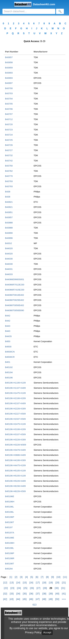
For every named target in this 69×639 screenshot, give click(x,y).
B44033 (9, 274)
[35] (25, 593)
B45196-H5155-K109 (15, 475)
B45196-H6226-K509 (15, 491)
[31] (63, 588)
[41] (64, 593)
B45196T (9, 522)
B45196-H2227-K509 (15, 413)
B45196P (9, 517)
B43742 (9, 160)
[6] (37, 577)
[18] (44, 582)
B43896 (9, 238)
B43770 (9, 176)
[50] (57, 599)
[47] (38, 599)
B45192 (9, 367)
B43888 (9, 222)
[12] (5, 582)
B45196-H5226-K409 (15, 481)
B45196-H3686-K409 (15, 455)
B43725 (9, 140)
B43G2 (8, 243)
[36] (31, 593)
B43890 (9, 233)
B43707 (9, 114)
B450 (7, 341)
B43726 (9, 145)
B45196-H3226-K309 (15, 439)
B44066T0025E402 (14, 300)
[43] (12, 599)
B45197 (9, 527)
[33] (12, 593)
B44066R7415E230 (14, 289)
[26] (32, 588)
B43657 (9, 57)
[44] (18, 599)
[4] (26, 577)
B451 (7, 362)
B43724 (9, 134)
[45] (25, 599)
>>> (64, 599)
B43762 (9, 171)
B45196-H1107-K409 (15, 388)
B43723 (9, 129)
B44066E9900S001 (14, 279)
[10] (58, 577)
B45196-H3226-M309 (15, 444)
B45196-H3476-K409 (15, 450)
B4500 (8, 346)
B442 (7, 315)
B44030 (9, 258)
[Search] (28, 11)
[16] (31, 582)
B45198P (9, 553)
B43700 (9, 88)
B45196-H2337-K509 (15, 419)
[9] (52, 577)
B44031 (9, 269)
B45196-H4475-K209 (15, 465)
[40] (57, 593)
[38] (44, 593)
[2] (16, 577)
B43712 (9, 119)
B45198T (9, 563)
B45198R (9, 558)
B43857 (9, 217)
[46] (31, 599)
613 (34, 604)
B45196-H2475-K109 (15, 424)
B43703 (9, 93)
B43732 (9, 155)
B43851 (9, 212)
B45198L (9, 548)
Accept (47, 632)
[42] (5, 599)
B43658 (9, 62)
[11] (65, 577)
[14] (18, 582)
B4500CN (10, 351)
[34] (18, 593)
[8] (47, 577)
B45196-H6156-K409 (15, 486)
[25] (25, 588)
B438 (7, 191)
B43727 (9, 150)
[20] (57, 582)
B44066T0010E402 (14, 295)
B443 (7, 326)
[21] (64, 582)
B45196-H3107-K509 (15, 434)
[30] (57, 588)
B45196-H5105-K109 (15, 470)
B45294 (9, 568)
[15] (25, 582)
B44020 (9, 248)
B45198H (9, 543)
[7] (42, 577)
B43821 (9, 202)
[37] (38, 593)
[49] (51, 599)
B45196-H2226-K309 (15, 408)
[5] (31, 577)
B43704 (9, 98)
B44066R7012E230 (14, 284)
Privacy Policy (33, 632)
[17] (38, 582)
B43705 (9, 103)
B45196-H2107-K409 (15, 403)
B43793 (9, 181)
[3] (21, 577)
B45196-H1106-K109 (15, 382)
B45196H (9, 501)
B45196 (9, 377)
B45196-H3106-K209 (15, 429)
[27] (38, 588)
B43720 (9, 124)
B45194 (9, 372)
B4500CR (10, 357)
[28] (45, 588)
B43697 (9, 83)
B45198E (9, 537)
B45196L (9, 506)
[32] (5, 593)
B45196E (9, 496)
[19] (51, 582)
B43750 (9, 165)
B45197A (9, 532)
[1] (10, 577)
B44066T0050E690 (14, 310)
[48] (44, 599)
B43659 (9, 67)
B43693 (9, 72)
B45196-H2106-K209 (15, 398)
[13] (12, 582)
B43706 (9, 109)
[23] (12, 588)
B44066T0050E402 (14, 305)
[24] (19, 588)
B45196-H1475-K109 (15, 393)
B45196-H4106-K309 (15, 460)
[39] (51, 593)
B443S (8, 336)
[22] (6, 588)
